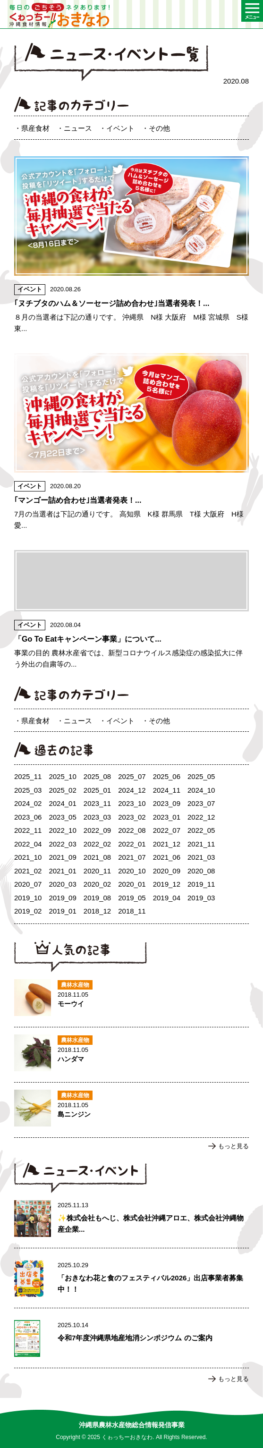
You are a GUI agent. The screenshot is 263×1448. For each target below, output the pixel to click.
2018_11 (131, 911)
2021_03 (201, 857)
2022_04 (28, 844)
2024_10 (201, 790)
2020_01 (131, 884)
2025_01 (97, 790)
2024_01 (62, 803)
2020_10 (131, 871)
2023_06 (28, 817)
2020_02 (97, 884)
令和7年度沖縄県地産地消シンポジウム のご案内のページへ (131, 1340)
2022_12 (201, 817)
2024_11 (166, 790)
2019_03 (201, 898)
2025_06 (166, 776)
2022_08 (131, 830)
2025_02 (62, 790)
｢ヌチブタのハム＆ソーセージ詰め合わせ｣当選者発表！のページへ (131, 245)
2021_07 (131, 857)
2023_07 (201, 803)
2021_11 (201, 844)
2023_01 (166, 817)
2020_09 (166, 871)
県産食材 (35, 128)
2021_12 (166, 844)
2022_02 (97, 844)
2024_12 (131, 790)
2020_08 (201, 871)
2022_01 (131, 844)
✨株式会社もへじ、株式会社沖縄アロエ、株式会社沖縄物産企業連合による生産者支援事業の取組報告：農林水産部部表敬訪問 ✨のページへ (131, 1220)
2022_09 (97, 830)
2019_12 (166, 884)
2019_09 (62, 898)
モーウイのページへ (131, 999)
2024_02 (28, 803)
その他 (159, 128)
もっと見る (233, 1146)
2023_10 (131, 803)
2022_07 (166, 830)
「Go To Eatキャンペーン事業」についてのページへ (131, 610)
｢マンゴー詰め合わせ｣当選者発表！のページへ (131, 442)
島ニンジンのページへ (131, 1110)
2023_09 (166, 803)
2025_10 (62, 776)
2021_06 (166, 857)
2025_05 (201, 776)
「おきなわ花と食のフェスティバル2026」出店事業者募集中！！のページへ (131, 1280)
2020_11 (97, 871)
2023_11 (97, 803)
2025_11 (28, 776)
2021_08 (97, 857)
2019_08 (97, 898)
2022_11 (28, 830)
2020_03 (62, 884)
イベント (120, 128)
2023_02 (131, 817)
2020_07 (28, 884)
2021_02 (28, 871)
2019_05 (131, 898)
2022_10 (62, 830)
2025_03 (28, 790)
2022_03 (62, 844)
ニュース (78, 128)
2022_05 (201, 830)
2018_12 (97, 911)
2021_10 (28, 857)
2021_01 (62, 871)
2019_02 (28, 911)
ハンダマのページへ (131, 1054)
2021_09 (62, 857)
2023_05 (62, 817)
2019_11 (201, 884)
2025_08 (97, 776)
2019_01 (62, 911)
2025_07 (131, 776)
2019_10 (28, 898)
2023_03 (97, 817)
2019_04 (166, 898)
